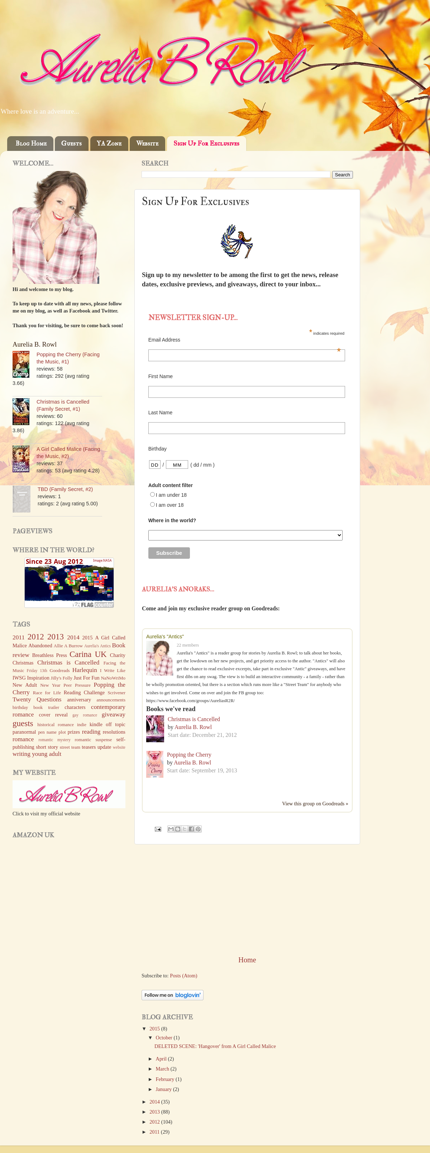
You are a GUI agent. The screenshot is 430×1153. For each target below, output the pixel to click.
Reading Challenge (84, 692)
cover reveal (53, 715)
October (165, 1037)
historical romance (55, 724)
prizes (74, 732)
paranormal (24, 732)
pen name (47, 732)
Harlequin (84, 670)
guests (23, 723)
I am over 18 (170, 505)
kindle (96, 724)
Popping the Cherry (189, 755)
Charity (117, 655)
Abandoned (40, 645)
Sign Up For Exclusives (206, 143)
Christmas (23, 663)
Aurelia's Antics (97, 646)
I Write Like (112, 670)
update (104, 747)
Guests (71, 143)
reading (91, 731)
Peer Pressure (77, 685)
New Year (50, 685)
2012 (155, 1122)
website (119, 747)
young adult (46, 754)
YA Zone (109, 143)
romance (23, 739)
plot (62, 732)
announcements (110, 699)
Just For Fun (86, 678)
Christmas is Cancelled (194, 719)
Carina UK (88, 654)
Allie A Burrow (68, 645)
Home (247, 960)
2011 (155, 1132)
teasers (89, 747)
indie (81, 724)
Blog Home (31, 143)
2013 (155, 1112)
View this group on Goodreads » (315, 803)
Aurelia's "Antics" (165, 636)
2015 (155, 1028)
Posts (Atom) (183, 975)
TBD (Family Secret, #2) (65, 489)
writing (21, 754)
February (166, 1079)
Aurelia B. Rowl (193, 727)
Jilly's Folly (61, 678)
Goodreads (60, 670)
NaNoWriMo (113, 678)
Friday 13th (37, 670)
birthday (20, 707)
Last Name (160, 412)
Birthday (157, 449)
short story (47, 747)
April (162, 1059)
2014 (155, 1102)
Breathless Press (49, 655)
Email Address (244, 340)
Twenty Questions (37, 699)
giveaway (113, 714)
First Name (160, 376)
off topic (115, 724)
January (164, 1089)
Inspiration (38, 678)
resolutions (114, 732)
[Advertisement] (247, 899)
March (163, 1069)
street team (70, 747)
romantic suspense (93, 739)
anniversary (79, 699)
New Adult (25, 685)
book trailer (46, 707)
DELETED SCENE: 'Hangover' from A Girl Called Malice (215, 1046)
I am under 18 (171, 495)
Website (147, 143)
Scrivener (116, 692)
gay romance (84, 715)
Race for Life (47, 692)
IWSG (19, 678)
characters (74, 707)
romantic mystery (54, 740)
